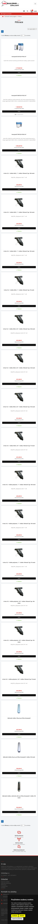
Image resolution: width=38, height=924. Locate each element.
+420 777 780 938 (7, 900)
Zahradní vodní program (11, 16)
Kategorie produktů (6, 13)
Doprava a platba (5, 881)
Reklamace (3, 884)
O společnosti (4, 886)
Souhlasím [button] (14, 915)
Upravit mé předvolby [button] (17, 918)
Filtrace (20, 16)
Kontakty (3, 887)
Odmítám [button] (22, 915)
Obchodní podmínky (6, 883)
